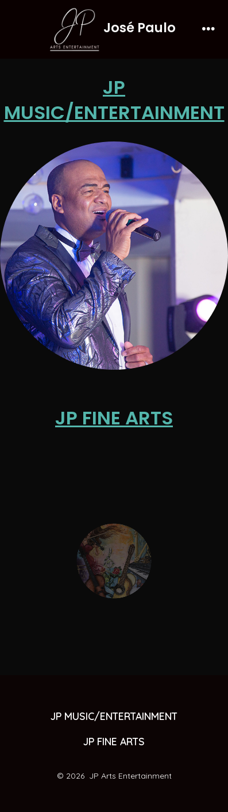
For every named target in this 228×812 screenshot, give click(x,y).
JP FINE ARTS (114, 418)
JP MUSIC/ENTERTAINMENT (114, 99)
